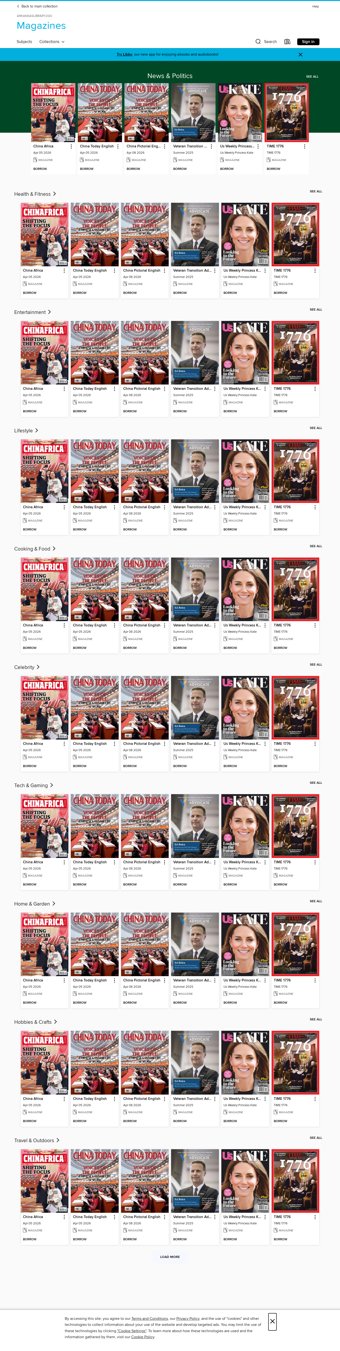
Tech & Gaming (34, 786)
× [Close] (272, 1322)
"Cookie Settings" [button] (131, 1331)
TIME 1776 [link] (275, 146)
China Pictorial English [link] (144, 146)
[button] (265, 42)
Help (315, 6)
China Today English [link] (97, 146)
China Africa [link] (43, 146)
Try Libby (124, 54)
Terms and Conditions (149, 1318)
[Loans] (287, 42)
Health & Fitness (35, 194)
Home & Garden (35, 904)
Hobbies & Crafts (36, 1022)
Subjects (24, 41)
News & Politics (170, 76)
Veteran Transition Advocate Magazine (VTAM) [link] (191, 146)
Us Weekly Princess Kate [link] (237, 146)
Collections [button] (52, 41)
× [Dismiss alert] (300, 55)
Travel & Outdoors (37, 1141)
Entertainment (33, 312)
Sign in (308, 41)
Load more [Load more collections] (170, 1257)
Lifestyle (26, 431)
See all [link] (312, 76)
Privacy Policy (187, 1318)
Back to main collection (37, 6)
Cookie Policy (142, 1337)
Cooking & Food (35, 549)
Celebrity (27, 667)
